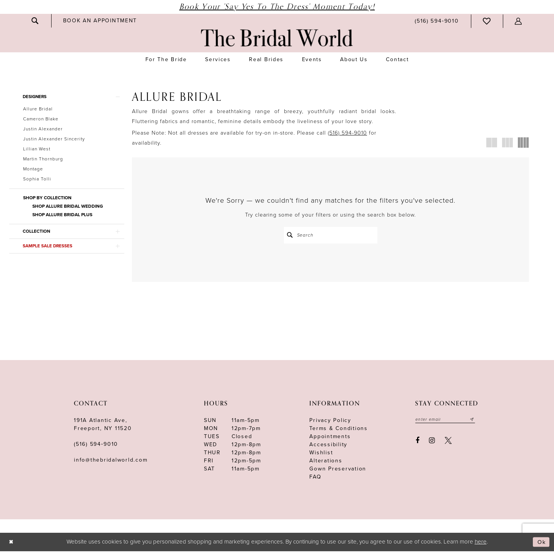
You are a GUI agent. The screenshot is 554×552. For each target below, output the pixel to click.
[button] (518, 21)
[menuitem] (35, 21)
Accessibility (328, 445)
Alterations (325, 461)
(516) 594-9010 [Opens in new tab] (347, 133)
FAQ (315, 477)
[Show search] (35, 21)
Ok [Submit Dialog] (541, 542)
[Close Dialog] (12, 542)
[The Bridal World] (277, 38)
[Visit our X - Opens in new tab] (448, 441)
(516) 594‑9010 (96, 445)
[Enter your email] (446, 420)
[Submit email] (474, 420)
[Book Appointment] (100, 20)
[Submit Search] (290, 235)
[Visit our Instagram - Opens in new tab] (432, 441)
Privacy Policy (330, 421)
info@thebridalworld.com (110, 460)
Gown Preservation (337, 469)
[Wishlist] (487, 21)
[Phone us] (437, 21)
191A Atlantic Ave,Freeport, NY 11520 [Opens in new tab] (103, 425)
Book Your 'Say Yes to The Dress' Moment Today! (277, 6)
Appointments (329, 437)
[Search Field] (330, 235)
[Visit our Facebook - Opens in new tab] (417, 441)
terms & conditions (338, 429)
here (481, 542)
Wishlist (321, 453)
